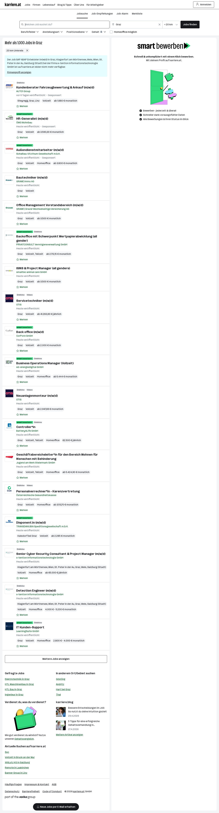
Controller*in (25, 427)
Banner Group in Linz (16, 772)
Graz (39, 42)
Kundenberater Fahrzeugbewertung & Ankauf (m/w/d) (55, 87)
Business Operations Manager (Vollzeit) (45, 363)
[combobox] (64, 24)
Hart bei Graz (63, 689)
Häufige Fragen (13, 784)
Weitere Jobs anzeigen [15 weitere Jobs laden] (56, 658)
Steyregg (22, 100)
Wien (51, 567)
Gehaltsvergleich (24, 738)
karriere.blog (64, 702)
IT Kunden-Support (30, 627)
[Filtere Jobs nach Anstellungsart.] (55, 32)
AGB (54, 784)
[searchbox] (64, 24)
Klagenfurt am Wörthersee (32, 567)
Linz (37, 100)
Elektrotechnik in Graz (17, 679)
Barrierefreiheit (31, 791)
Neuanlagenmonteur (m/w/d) (37, 396)
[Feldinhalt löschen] (159, 24)
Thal (58, 694)
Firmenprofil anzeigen (19, 72)
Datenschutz (12, 791)
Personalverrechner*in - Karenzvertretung (48, 491)
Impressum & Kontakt (36, 784)
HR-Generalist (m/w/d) (32, 118)
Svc (7, 752)
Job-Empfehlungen (102, 13)
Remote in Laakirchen (17, 767)
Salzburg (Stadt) (96, 567)
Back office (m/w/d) (30, 332)
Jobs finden (190, 24)
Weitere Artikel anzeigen (69, 734)
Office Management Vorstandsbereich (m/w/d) (49, 205)
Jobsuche (82, 13)
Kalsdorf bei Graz (27, 535)
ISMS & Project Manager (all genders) (43, 268)
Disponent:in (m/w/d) (31, 522)
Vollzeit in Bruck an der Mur (20, 757)
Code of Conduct (52, 791)
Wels (83, 567)
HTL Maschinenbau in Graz (19, 684)
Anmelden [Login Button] (203, 4)
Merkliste (137, 13)
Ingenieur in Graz (14, 694)
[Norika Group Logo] (20, 798)
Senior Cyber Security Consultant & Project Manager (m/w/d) (60, 554)
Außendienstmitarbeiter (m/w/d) (40, 150)
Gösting (60, 679)
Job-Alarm (122, 13)
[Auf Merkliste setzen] (22, 106)
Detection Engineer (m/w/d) (36, 590)
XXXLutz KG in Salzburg (17, 762)
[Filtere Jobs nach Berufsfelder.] (32, 32)
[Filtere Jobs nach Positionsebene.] (79, 32)
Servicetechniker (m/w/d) (34, 301)
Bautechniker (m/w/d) (31, 177)
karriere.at (38, 746)
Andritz (60, 684)
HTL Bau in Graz (13, 689)
